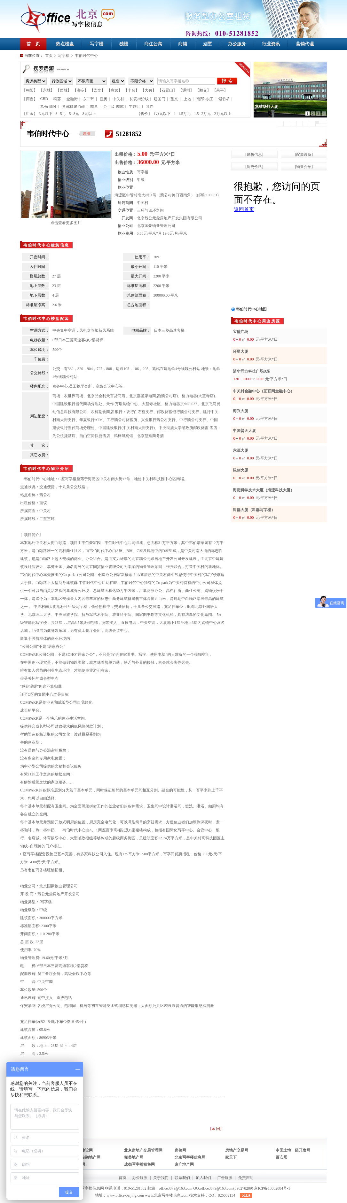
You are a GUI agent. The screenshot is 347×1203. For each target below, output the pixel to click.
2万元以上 (223, 113)
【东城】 (46, 90)
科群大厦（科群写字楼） (254, 510)
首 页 (33, 44)
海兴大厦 (240, 411)
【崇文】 (97, 90)
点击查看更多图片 (66, 223)
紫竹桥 (224, 99)
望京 (174, 99)
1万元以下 (162, 113)
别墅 (207, 44)
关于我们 (161, 1178)
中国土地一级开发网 (293, 1150)
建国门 (159, 99)
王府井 (134, 107)
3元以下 (45, 113)
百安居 (281, 1157)
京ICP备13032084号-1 (272, 1188)
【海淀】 (80, 90)
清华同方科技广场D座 (251, 371)
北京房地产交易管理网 (143, 1150)
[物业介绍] (304, 166)
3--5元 (61, 113)
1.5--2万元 (202, 113)
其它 (150, 107)
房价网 (180, 1150)
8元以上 (89, 113)
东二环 (88, 99)
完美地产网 (133, 1157)
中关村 (118, 99)
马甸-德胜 (48, 107)
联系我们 (182, 1178)
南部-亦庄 (204, 99)
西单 (94, 107)
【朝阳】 (29, 90)
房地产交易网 (236, 1150)
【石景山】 (167, 90)
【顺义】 (203, 90)
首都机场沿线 (73, 107)
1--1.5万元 (182, 113)
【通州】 (186, 90)
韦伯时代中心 (86, 55)
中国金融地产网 (87, 1157)
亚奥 (103, 99)
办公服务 (237, 44)
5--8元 (74, 113)
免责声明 (246, 1178)
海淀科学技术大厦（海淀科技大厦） (263, 490)
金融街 (72, 99)
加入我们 (203, 1178)
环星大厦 (240, 351)
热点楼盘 (65, 44)
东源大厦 (240, 450)
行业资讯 (271, 44)
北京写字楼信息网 (190, 1157)
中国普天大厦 (244, 430)
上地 (187, 99)
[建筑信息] (254, 154)
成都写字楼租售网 (139, 1164)
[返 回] (216, 1128)
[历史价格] (254, 166)
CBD (44, 98)
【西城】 (63, 90)
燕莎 (57, 99)
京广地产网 (184, 1164)
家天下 (231, 1157)
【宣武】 (114, 90)
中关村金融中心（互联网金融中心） (263, 391)
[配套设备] (304, 154)
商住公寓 (153, 44)
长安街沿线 (139, 99)
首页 (49, 55)
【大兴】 (148, 90)
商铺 (182, 44)
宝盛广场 (240, 331)
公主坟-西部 (113, 107)
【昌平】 (220, 90)
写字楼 (96, 44)
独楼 (123, 44)
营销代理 (305, 44)
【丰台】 (131, 90)
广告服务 (225, 1178)
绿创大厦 (240, 470)
